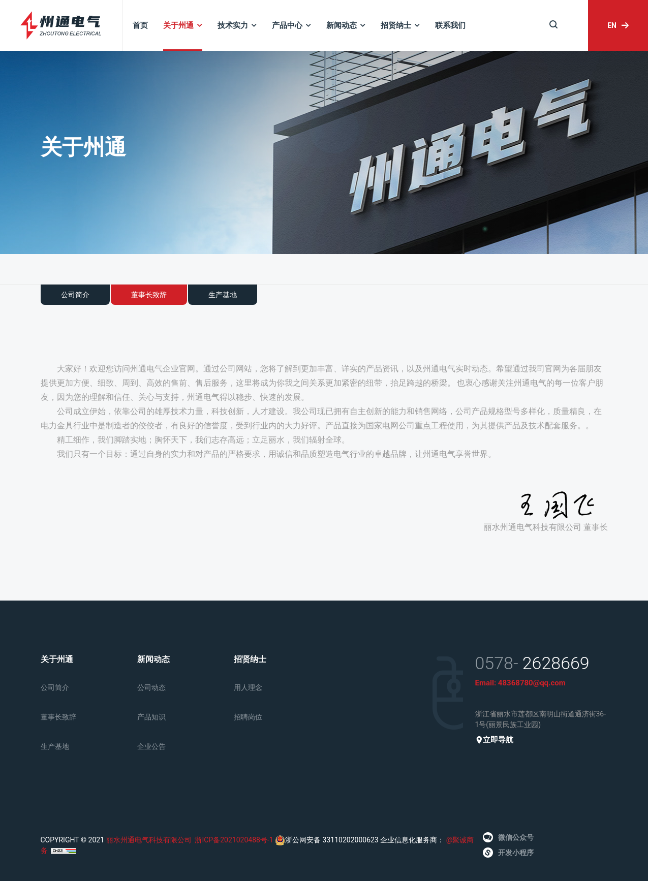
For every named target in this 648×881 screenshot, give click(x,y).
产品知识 (151, 717)
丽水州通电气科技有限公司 (149, 840)
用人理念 (248, 687)
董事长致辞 (149, 295)
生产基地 (222, 295)
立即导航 (494, 740)
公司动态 (151, 687)
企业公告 (151, 746)
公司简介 (75, 295)
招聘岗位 (248, 717)
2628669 (556, 663)
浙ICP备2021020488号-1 (234, 840)
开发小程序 (508, 852)
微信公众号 (508, 837)
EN (618, 25)
